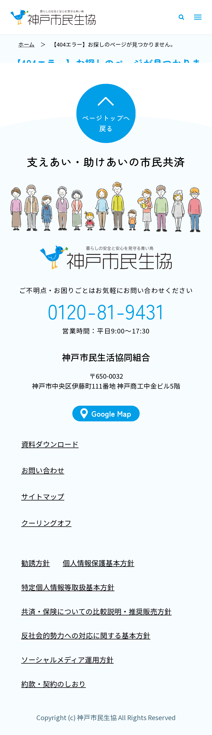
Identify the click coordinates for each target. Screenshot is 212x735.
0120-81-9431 (106, 310)
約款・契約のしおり (53, 684)
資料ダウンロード (50, 444)
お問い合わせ (42, 470)
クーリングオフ (46, 523)
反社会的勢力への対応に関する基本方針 (85, 635)
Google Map (111, 413)
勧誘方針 (35, 563)
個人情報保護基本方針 (98, 563)
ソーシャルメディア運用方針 (67, 659)
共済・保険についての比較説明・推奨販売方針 (96, 611)
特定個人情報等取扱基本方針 (68, 587)
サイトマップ (42, 496)
